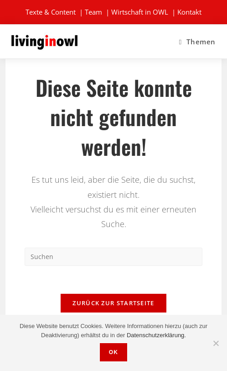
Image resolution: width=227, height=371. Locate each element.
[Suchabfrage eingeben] (113, 257)
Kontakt (189, 11)
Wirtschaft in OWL (139, 11)
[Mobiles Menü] (197, 41)
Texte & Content (51, 11)
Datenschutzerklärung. (156, 335)
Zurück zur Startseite (113, 303)
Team (93, 11)
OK (113, 352)
